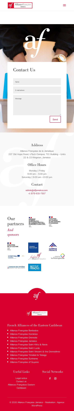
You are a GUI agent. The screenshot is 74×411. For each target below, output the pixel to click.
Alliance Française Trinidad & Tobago (28, 355)
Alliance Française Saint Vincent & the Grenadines (35, 351)
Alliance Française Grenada (23, 337)
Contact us (21, 381)
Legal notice (21, 378)
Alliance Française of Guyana (24, 362)
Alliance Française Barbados (24, 330)
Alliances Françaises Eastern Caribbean (21, 386)
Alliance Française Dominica (24, 334)
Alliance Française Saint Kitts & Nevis (28, 344)
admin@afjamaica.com (37, 190)
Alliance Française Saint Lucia (25, 348)
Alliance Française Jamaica (23, 341)
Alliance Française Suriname (24, 358)
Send (55, 119)
